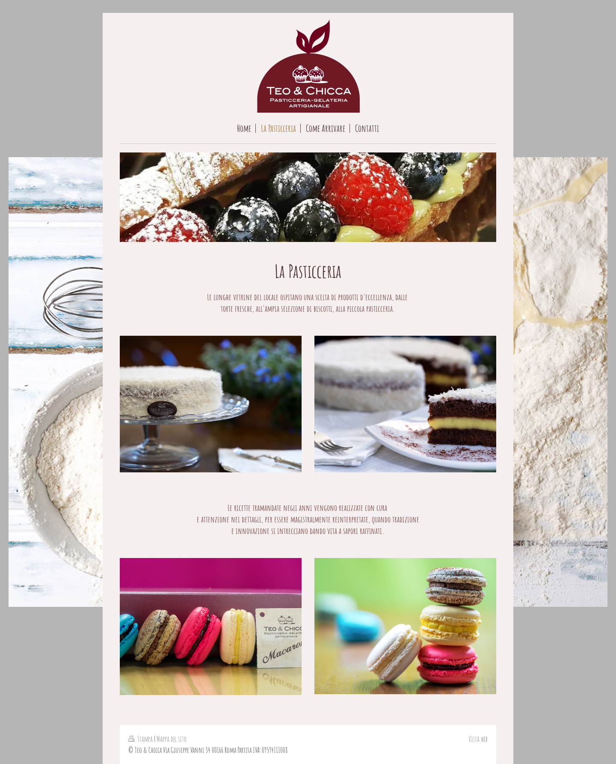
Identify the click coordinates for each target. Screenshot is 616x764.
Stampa (141, 738)
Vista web (478, 738)
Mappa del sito (172, 738)
